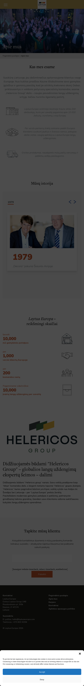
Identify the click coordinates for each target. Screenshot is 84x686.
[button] (80, 653)
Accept (42, 672)
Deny (42, 679)
